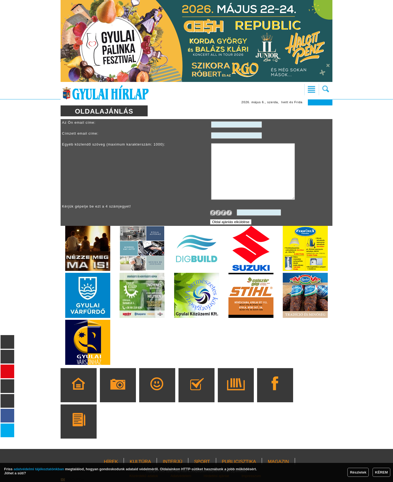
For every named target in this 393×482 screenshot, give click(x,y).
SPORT (202, 461)
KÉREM (381, 472)
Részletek (358, 472)
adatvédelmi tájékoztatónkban (39, 469)
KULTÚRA (140, 461)
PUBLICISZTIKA (239, 461)
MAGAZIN (278, 461)
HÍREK (111, 461)
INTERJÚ (172, 461)
